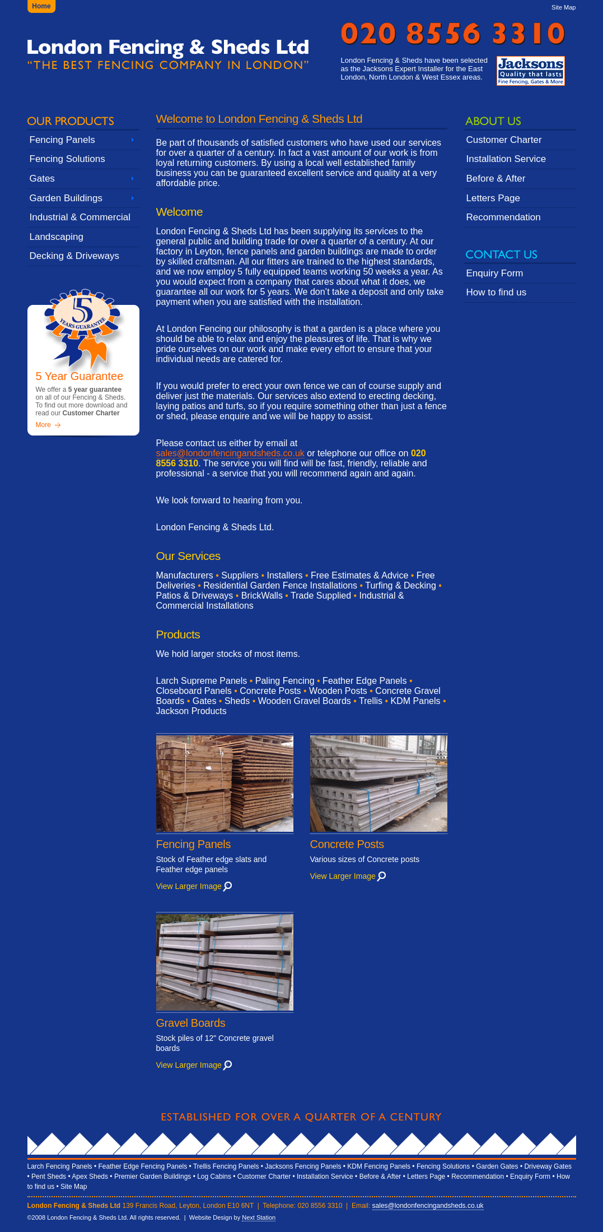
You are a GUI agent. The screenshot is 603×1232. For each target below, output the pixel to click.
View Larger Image (189, 886)
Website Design (210, 1217)
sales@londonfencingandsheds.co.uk (230, 453)
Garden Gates (497, 1166)
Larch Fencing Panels (59, 1166)
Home (41, 6)
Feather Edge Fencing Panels (142, 1166)
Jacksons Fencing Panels (303, 1166)
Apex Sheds (90, 1176)
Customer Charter (504, 140)
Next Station (258, 1217)
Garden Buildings (66, 198)
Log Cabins (214, 1176)
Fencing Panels (62, 140)
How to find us (496, 292)
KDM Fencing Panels (378, 1166)
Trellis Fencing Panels (226, 1166)
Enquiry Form (494, 273)
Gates (42, 178)
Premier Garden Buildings (152, 1176)
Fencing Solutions (67, 159)
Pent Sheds (48, 1176)
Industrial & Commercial (80, 217)
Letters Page (493, 198)
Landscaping (56, 236)
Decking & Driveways (75, 256)
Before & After (496, 178)
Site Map (563, 7)
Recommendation (503, 217)
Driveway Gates (548, 1166)
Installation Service (506, 159)
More (43, 425)
